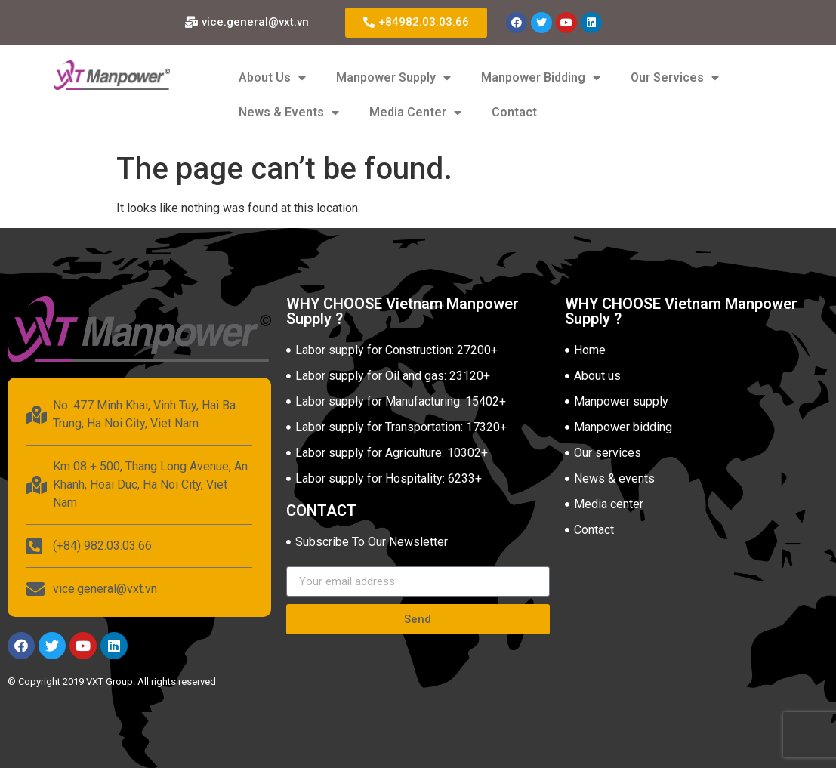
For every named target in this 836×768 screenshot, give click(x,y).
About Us (272, 77)
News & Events (289, 112)
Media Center (415, 112)
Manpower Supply (393, 77)
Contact (514, 112)
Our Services (675, 77)
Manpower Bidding (540, 77)
